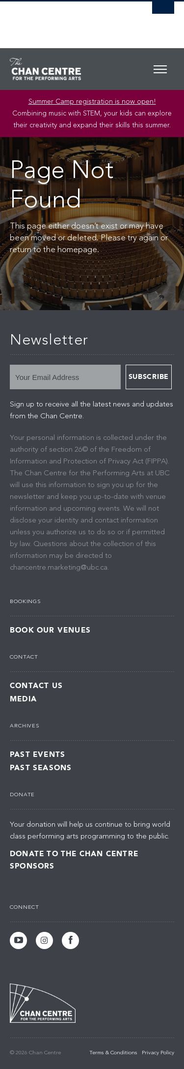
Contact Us (36, 686)
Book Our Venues (50, 630)
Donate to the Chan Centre (74, 853)
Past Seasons (41, 768)
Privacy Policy (158, 1053)
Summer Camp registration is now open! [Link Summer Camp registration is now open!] (92, 101)
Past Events (37, 755)
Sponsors (32, 866)
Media (23, 699)
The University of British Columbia (67, 20)
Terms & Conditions (113, 1053)
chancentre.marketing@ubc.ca (58, 568)
